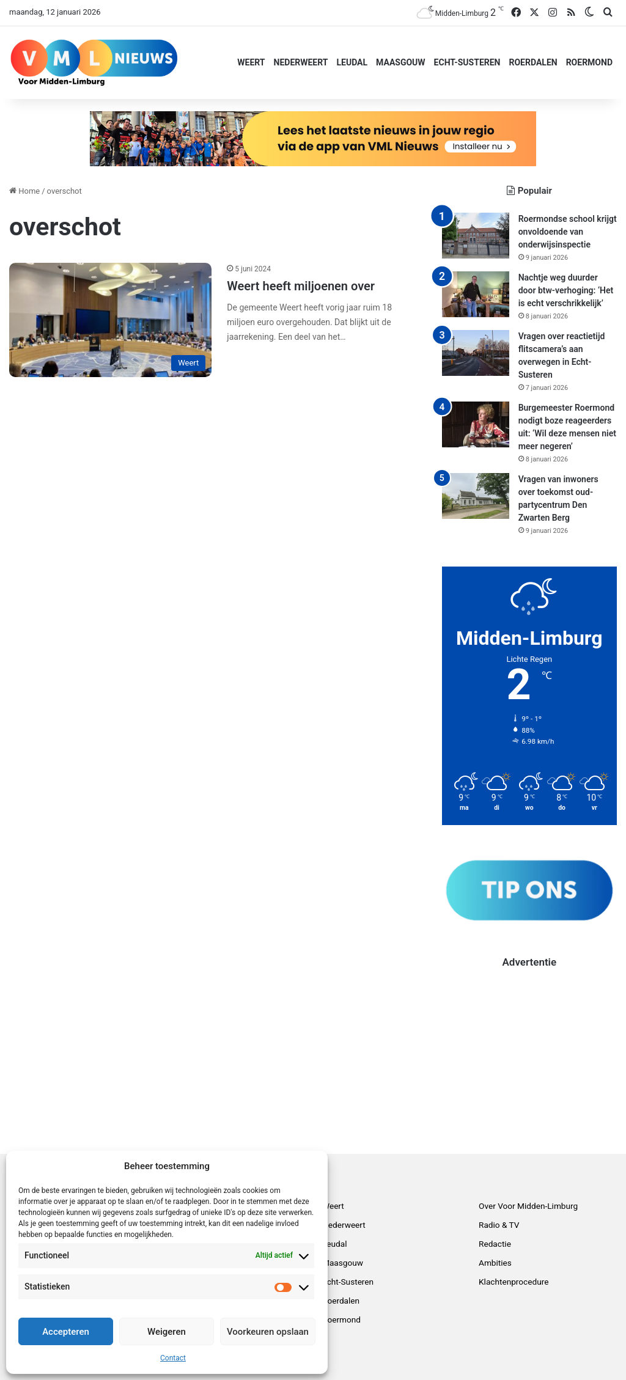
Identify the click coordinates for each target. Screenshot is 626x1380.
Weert (251, 62)
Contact (173, 1358)
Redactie (495, 1244)
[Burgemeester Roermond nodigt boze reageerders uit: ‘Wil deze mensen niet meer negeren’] (475, 424)
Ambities (495, 1263)
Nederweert (301, 62)
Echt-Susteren (467, 62)
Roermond (589, 62)
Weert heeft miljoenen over (301, 286)
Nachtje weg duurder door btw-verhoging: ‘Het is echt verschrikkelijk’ (566, 290)
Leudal (351, 62)
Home (24, 191)
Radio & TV (499, 1225)
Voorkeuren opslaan (268, 1331)
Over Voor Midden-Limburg (528, 1206)
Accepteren (65, 1331)
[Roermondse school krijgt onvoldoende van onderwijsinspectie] (475, 236)
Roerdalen (533, 62)
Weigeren (166, 1331)
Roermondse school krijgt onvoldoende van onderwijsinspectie (567, 231)
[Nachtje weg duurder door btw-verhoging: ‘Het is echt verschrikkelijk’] (475, 294)
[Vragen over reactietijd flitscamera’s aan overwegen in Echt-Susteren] (475, 353)
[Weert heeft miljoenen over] (110, 320)
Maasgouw (400, 62)
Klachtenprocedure (513, 1281)
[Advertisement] (529, 1046)
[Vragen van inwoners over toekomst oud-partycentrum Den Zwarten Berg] (475, 496)
